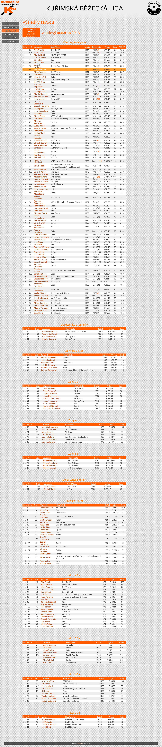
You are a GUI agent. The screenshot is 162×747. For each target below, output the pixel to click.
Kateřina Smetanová (39, 226)
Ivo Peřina (38, 114)
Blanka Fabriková (41, 279)
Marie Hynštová (40, 177)
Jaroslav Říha (39, 52)
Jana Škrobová (40, 274)
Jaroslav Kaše (39, 240)
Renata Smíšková (38, 231)
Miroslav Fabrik (40, 213)
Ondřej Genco (40, 92)
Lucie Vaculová (40, 99)
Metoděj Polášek (41, 96)
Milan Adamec (40, 72)
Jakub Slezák (39, 166)
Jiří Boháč (38, 245)
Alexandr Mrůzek (41, 174)
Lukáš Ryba (39, 89)
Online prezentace (10, 27)
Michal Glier (39, 62)
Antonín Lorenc (40, 184)
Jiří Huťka (38, 60)
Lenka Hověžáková (39, 217)
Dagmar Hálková (41, 208)
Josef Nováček (40, 140)
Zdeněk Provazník (38, 197)
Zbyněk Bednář (40, 143)
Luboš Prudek (39, 126)
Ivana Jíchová (39, 254)
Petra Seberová (40, 145)
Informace (10, 41)
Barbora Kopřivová (38, 85)
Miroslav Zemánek (38, 122)
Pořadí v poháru (10, 34)
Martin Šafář (39, 157)
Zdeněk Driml (39, 223)
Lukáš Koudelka (40, 57)
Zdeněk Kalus (39, 172)
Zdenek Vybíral (40, 262)
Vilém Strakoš (40, 187)
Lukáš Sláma (39, 82)
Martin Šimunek (40, 94)
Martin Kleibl (39, 55)
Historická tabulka (10, 38)
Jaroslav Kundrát (41, 182)
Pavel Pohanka (40, 128)
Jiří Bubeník (39, 300)
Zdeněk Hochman (38, 66)
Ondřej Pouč (39, 109)
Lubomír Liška (40, 257)
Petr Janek (38, 211)
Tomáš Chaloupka (38, 102)
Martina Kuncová (41, 281)
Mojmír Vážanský (41, 308)
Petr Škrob (38, 131)
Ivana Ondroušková (39, 151)
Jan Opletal (39, 79)
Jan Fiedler (38, 148)
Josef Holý (38, 313)
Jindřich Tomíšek (41, 305)
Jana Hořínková (40, 276)
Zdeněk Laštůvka (41, 106)
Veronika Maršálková (39, 193)
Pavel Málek (39, 252)
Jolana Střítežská (38, 289)
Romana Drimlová (38, 265)
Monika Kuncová (41, 296)
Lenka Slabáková (41, 249)
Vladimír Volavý (40, 259)
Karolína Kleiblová (38, 161)
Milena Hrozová (40, 310)
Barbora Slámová (41, 247)
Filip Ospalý (39, 50)
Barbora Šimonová (38, 202)
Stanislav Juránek (38, 270)
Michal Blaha (39, 116)
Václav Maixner (40, 293)
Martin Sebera (40, 220)
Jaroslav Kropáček (38, 137)
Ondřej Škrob (39, 133)
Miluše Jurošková (41, 303)
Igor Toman (39, 155)
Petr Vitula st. (40, 206)
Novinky (10, 24)
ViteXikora (80, 743)
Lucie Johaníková (41, 111)
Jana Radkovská (41, 298)
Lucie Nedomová (41, 189)
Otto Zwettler (40, 235)
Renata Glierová (41, 179)
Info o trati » (31, 36)
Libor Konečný (40, 77)
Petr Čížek (38, 118)
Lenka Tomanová (41, 237)
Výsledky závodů (10, 31)
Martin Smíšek (40, 70)
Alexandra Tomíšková (39, 285)
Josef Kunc (38, 242)
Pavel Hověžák (40, 169)
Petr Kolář (38, 74)
